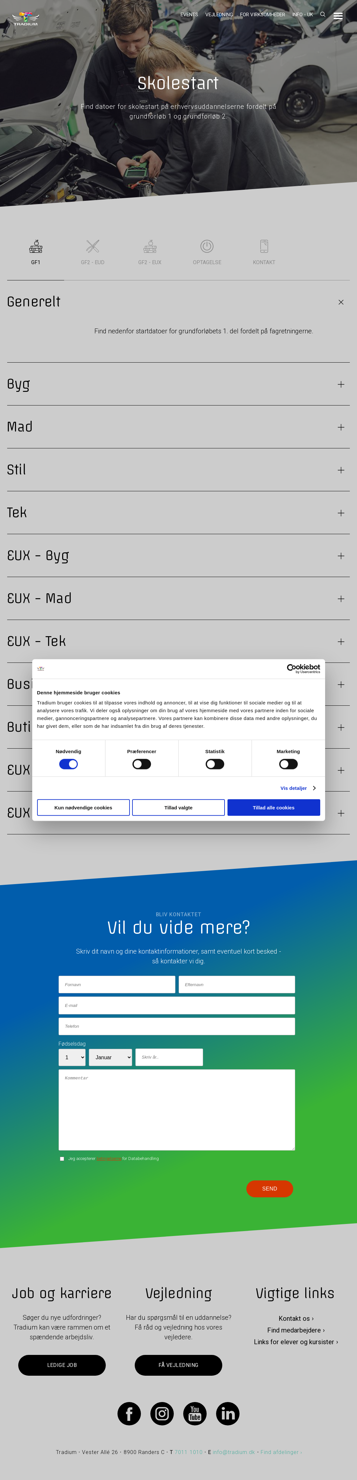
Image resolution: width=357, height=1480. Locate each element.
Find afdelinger (280, 1452)
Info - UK (302, 15)
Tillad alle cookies (274, 807)
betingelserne (109, 1158)
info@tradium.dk (234, 1452)
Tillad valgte (178, 807)
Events (189, 15)
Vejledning (219, 15)
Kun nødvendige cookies (83, 807)
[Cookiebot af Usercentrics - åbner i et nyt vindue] (291, 669)
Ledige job (62, 1365)
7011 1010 (188, 1452)
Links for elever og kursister (294, 1342)
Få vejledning (178, 1365)
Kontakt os (294, 1318)
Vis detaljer (294, 788)
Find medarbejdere (294, 1330)
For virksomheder (262, 15)
